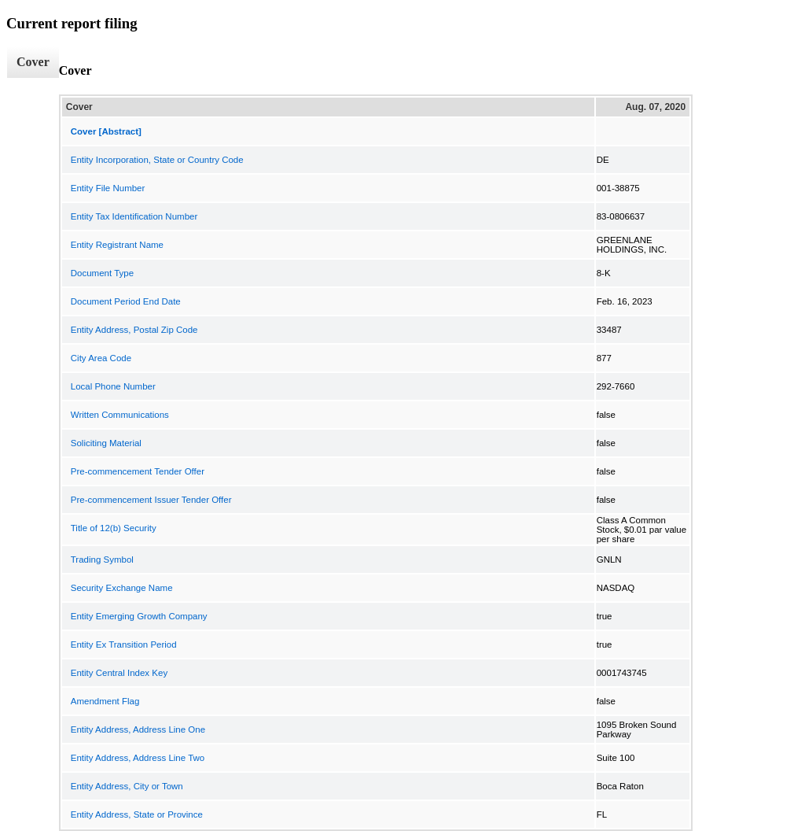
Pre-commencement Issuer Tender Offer (151, 499)
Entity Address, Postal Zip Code (134, 329)
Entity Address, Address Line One (138, 729)
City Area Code (101, 358)
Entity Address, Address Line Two (137, 758)
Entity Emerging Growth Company (139, 616)
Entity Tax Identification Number (134, 216)
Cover (33, 61)
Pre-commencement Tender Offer (137, 471)
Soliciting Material (106, 443)
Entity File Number (108, 188)
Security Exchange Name (122, 588)
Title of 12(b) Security (113, 528)
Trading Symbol (102, 559)
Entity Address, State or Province (137, 814)
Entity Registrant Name (117, 244)
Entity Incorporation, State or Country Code (157, 159)
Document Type (102, 273)
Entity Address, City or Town (127, 786)
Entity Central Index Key (119, 673)
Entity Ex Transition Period (124, 644)
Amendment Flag (105, 701)
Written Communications (120, 414)
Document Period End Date (126, 301)
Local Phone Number (113, 386)
